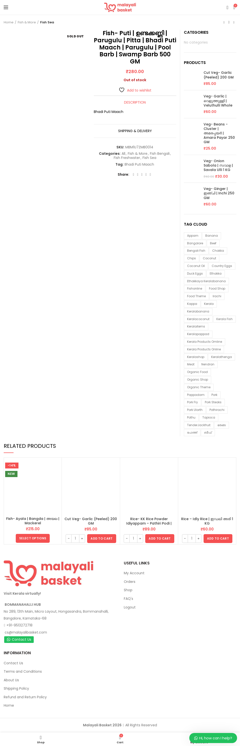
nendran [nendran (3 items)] (207, 364)
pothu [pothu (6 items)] (191, 417)
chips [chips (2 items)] (191, 258)
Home (9, 22)
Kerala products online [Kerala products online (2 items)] (204, 349)
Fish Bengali (160, 154)
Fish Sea (47, 22)
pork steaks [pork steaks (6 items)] (213, 402)
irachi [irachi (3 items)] (217, 296)
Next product (233, 22)
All (123, 154)
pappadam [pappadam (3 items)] (196, 395)
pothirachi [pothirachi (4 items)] (216, 410)
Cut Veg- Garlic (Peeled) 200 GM (219, 74)
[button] (101, 538)
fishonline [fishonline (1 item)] (194, 288)
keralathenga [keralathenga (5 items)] (221, 357)
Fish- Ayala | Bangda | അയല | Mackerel (32, 520)
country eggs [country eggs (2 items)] (222, 266)
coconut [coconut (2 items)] (209, 258)
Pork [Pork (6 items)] (214, 395)
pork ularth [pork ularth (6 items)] (195, 410)
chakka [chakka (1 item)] (218, 251)
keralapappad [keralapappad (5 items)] (198, 334)
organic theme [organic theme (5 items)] (198, 387)
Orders (129, 581)
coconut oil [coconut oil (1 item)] (196, 266)
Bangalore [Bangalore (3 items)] (195, 243)
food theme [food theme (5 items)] (196, 296)
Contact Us (19, 639)
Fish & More (27, 22)
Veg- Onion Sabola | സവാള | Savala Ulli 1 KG (218, 165)
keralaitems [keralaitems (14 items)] (196, 326)
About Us (11, 680)
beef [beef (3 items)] (213, 243)
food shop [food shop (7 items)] (217, 288)
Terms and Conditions (23, 671)
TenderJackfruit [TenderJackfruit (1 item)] (198, 425)
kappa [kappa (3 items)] (192, 304)
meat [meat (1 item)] (190, 364)
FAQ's (128, 598)
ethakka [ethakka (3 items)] (216, 273)
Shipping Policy (16, 688)
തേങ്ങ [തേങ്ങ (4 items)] (221, 425)
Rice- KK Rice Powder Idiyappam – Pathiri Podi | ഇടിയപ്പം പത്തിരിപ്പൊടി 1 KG (149, 523)
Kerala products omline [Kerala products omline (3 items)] (204, 342)
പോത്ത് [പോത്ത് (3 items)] (192, 432)
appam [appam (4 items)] (192, 235)
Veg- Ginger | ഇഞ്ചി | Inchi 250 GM (219, 193)
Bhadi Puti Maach (139, 164)
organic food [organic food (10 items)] (197, 372)
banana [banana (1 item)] (211, 235)
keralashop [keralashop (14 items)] (195, 357)
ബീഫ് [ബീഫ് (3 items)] (208, 432)
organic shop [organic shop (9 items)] (197, 379)
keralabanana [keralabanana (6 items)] (198, 311)
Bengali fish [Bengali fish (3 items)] (196, 251)
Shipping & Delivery (135, 130)
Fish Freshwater (127, 158)
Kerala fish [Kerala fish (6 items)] (224, 319)
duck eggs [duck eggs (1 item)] (195, 273)
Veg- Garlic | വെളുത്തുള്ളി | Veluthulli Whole (218, 101)
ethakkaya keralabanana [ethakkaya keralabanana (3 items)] (206, 281)
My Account (134, 573)
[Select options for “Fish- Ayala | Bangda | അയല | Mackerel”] (33, 538)
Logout (130, 607)
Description (135, 102)
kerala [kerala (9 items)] (209, 304)
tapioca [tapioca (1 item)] (208, 417)
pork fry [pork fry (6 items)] (192, 402)
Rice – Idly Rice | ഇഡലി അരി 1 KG (207, 521)
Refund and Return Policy (25, 697)
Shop (128, 590)
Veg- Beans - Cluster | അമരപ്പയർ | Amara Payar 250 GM (219, 133)
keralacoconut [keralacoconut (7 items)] (198, 319)
